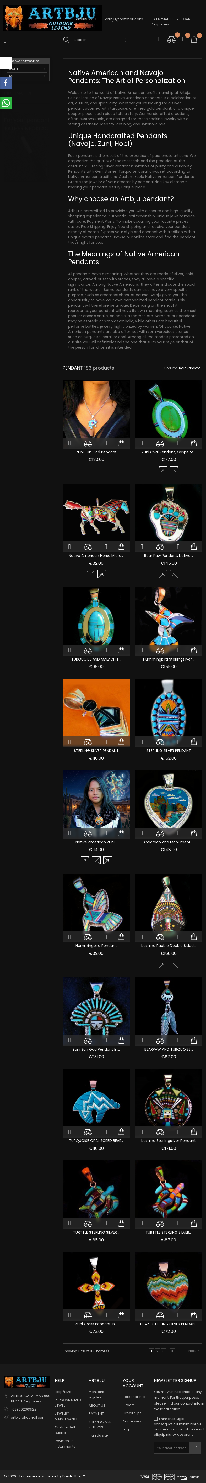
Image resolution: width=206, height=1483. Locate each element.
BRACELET (13, 69)
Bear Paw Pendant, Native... (168, 555)
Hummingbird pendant (96, 945)
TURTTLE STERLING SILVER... (96, 1232)
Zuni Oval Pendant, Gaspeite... (169, 452)
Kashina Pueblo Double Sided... (168, 945)
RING (10, 76)
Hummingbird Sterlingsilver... (168, 659)
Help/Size (63, 1391)
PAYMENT (96, 1413)
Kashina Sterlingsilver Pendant (168, 1140)
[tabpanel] (27, 163)
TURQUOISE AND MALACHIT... (96, 659)
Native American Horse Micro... (96, 555)
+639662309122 (23, 1409)
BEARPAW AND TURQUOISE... (168, 1049)
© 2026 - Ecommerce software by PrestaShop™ (44, 1476)
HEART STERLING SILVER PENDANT (168, 1324)
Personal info (134, 1396)
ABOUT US (97, 1405)
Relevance (188, 367)
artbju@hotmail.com (122, 19)
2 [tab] (46, 167)
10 (172, 1351)
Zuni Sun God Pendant (96, 452)
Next (194, 1350)
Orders (129, 1404)
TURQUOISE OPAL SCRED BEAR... (96, 1140)
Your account (133, 1382)
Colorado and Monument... (168, 842)
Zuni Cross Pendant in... (96, 1324)
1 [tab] (46, 157)
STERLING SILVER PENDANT (96, 750)
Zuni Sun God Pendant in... (96, 1049)
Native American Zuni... (96, 842)
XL (102, 573)
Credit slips (132, 1413)
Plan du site (98, 1435)
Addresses (132, 1421)
